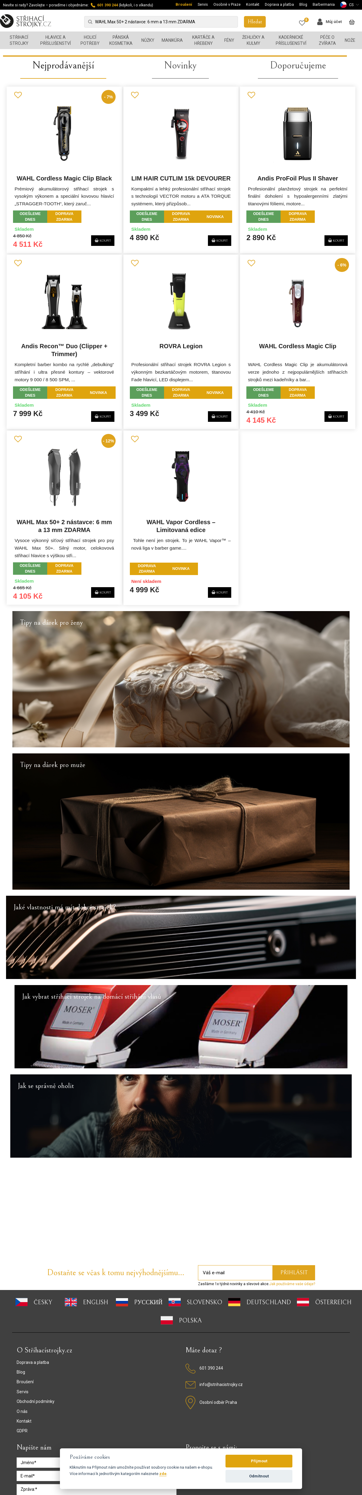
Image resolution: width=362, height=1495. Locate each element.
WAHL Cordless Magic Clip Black (62, 320)
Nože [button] (350, 40)
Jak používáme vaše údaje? (292, 1196)
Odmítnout (259, 1476)
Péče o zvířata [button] (327, 40)
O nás (22, 1323)
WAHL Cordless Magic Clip (299, 488)
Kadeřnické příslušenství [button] (291, 40)
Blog (303, 4)
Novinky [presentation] (180, 206)
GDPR (22, 1342)
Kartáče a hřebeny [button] (203, 40)
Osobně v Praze (227, 4)
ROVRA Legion (181, 488)
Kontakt (252, 4)
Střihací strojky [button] (19, 40)
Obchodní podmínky (35, 1313)
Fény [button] (229, 40)
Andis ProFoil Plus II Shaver (299, 320)
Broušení (184, 4)
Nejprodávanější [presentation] (63, 206)
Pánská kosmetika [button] (121, 40)
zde (162, 1473)
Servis (203, 4)
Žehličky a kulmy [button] (253, 40)
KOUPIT (97, 381)
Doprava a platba (279, 4)
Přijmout (259, 1461)
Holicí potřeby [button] (90, 40)
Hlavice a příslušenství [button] (55, 40)
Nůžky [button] (147, 40)
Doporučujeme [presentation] (298, 206)
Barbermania (324, 4)
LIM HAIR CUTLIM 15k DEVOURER (181, 320)
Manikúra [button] (172, 40)
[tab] (63, 210)
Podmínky (158, 1437)
